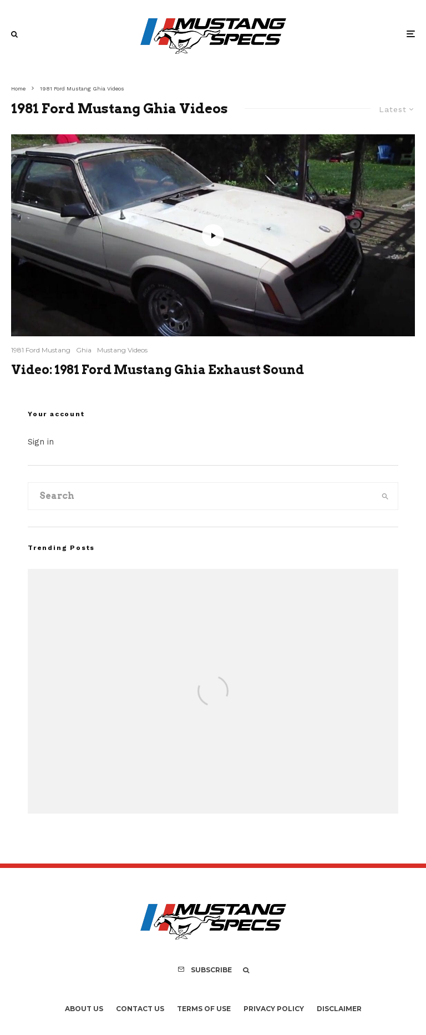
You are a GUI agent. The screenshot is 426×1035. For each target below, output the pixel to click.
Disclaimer (339, 1008)
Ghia (84, 350)
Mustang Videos (122, 350)
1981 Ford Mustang (40, 350)
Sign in (41, 442)
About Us (84, 1008)
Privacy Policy (274, 1008)
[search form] (200, 496)
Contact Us (140, 1008)
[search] (385, 496)
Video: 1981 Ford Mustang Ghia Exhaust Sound (157, 369)
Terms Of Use (204, 1008)
